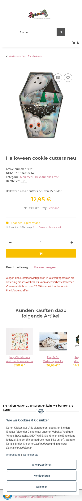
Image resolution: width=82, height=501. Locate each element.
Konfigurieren (42, 475)
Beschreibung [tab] (17, 267)
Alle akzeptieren (41, 464)
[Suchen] (37, 32)
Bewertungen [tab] (45, 267)
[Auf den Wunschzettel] (68, 77)
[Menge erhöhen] (71, 242)
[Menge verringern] (10, 242)
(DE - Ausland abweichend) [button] (47, 227)
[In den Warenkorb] (9, 68)
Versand (54, 208)
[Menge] (41, 242)
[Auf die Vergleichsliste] (58, 77)
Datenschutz (30, 454)
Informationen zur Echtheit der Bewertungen (34, 497)
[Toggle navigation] (5, 43)
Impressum (13, 454)
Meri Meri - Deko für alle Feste (39, 177)
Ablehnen (41, 486)
